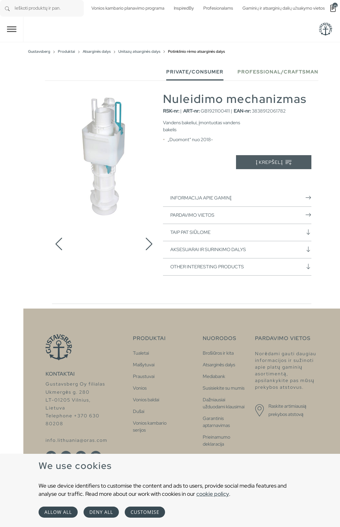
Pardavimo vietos (240, 215)
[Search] (7, 8)
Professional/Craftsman (277, 72)
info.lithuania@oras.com (76, 440)
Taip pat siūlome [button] (240, 232)
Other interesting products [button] (240, 266)
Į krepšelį (274, 162)
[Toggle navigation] (11, 29)
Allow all (58, 512)
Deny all (101, 512)
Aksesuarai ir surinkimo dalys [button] (240, 249)
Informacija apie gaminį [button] (240, 198)
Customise (145, 512)
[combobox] (49, 8)
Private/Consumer (194, 72)
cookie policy (212, 494)
